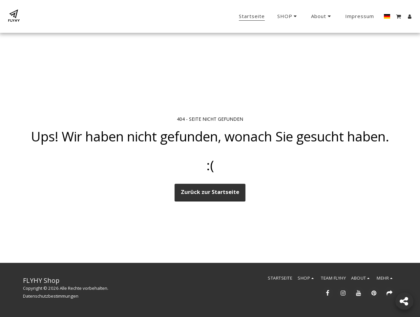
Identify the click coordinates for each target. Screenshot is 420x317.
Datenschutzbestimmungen (50, 296)
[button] (322, 16)
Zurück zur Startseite (210, 192)
